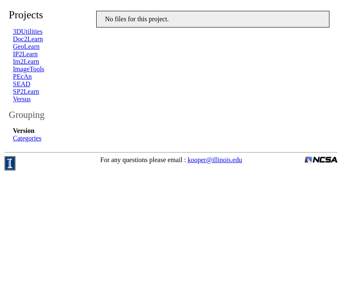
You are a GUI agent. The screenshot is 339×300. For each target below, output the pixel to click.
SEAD (21, 84)
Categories (27, 138)
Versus (22, 98)
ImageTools (28, 68)
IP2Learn (25, 54)
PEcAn (22, 76)
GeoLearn (26, 46)
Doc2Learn (28, 38)
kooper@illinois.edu (215, 159)
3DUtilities (27, 31)
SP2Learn (26, 91)
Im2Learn (26, 61)
